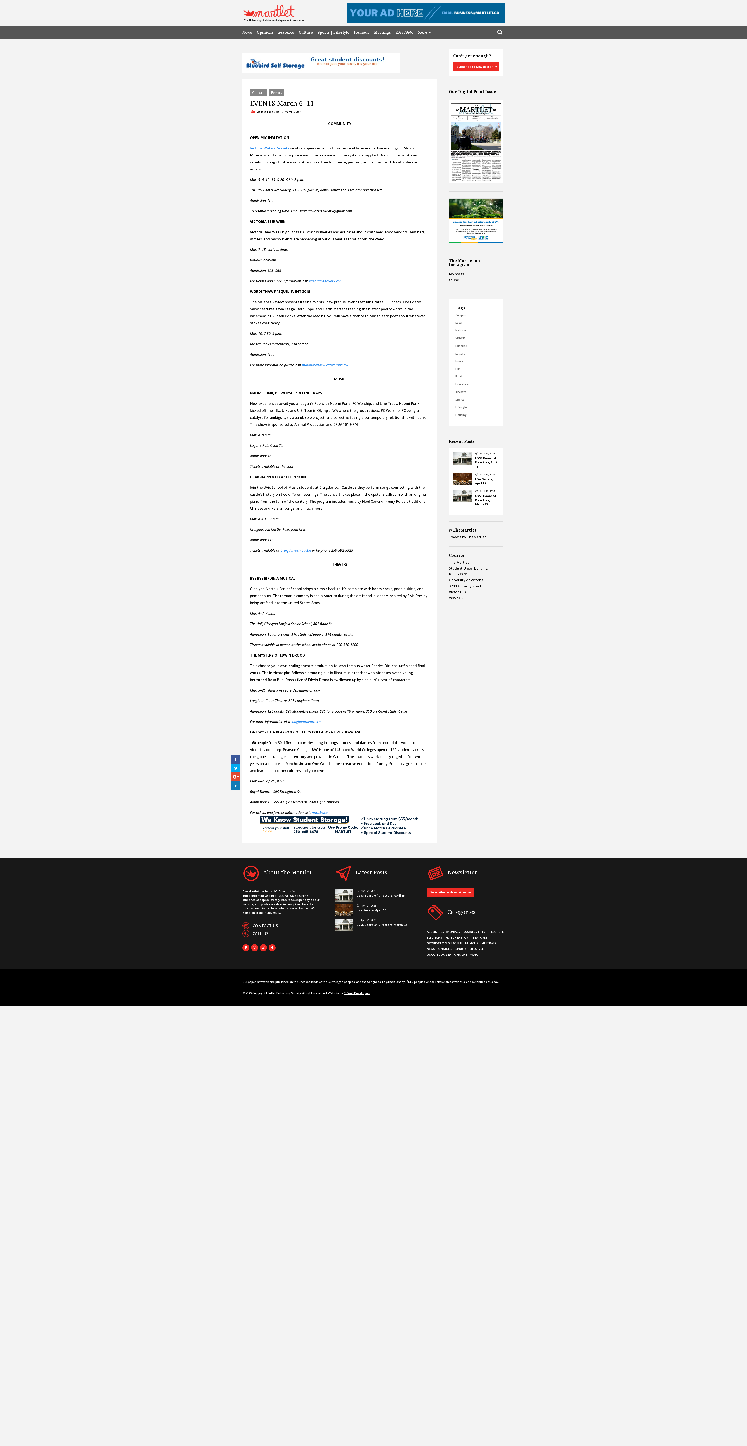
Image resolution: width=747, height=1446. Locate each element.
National (460, 330)
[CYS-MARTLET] (339, 834)
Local (458, 323)
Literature (462, 384)
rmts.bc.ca (320, 812)
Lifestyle (461, 407)
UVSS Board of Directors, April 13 (486, 462)
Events (276, 92)
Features (286, 32)
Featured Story (457, 937)
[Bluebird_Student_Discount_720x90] (321, 71)
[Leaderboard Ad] (426, 21)
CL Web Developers (357, 993)
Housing (461, 415)
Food (458, 376)
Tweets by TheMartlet (467, 537)
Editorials (461, 346)
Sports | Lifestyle (333, 32)
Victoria (460, 338)
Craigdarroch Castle (296, 550)
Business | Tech (475, 932)
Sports (459, 399)
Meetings (382, 32)
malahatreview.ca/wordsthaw (325, 365)
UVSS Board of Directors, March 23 (485, 500)
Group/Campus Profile (444, 943)
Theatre (460, 392)
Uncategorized (439, 954)
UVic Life (460, 954)
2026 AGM (404, 32)
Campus (460, 315)
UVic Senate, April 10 (484, 481)
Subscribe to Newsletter (475, 67)
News (247, 32)
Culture (306, 32)
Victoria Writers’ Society (269, 148)
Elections (434, 937)
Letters (460, 353)
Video (474, 954)
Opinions (265, 32)
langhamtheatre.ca (306, 721)
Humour (361, 32)
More (422, 32)
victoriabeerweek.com (326, 281)
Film (457, 369)
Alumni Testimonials (443, 932)
